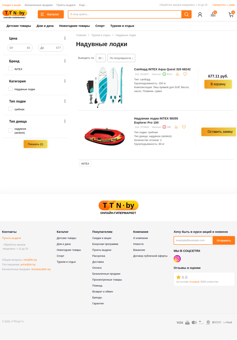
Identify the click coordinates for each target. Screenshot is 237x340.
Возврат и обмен (102, 291)
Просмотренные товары (107, 280)
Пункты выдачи (65, 5)
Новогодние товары (74, 26)
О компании (140, 238)
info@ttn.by (30, 260)
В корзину (218, 84)
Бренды (97, 297)
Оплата (96, 268)
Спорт (99, 26)
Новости (138, 244)
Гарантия (97, 303)
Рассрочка (98, 256)
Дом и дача (45, 26)
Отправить (224, 240)
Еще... (83, 5)
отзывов (194, 282)
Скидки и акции (11, 5)
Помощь (97, 286)
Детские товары (19, 26)
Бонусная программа (105, 244)
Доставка (98, 262)
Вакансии (139, 250)
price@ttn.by (27, 264)
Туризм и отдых (122, 26)
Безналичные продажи (39, 5)
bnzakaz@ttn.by (41, 269)
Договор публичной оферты (150, 256)
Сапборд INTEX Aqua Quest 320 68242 (162, 69)
